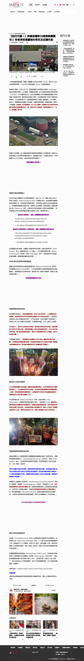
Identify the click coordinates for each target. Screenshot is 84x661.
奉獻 (67, 5)
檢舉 (57, 42)
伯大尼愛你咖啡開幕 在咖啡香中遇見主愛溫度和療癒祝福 (33, 635)
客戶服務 (49, 647)
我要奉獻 (54, 590)
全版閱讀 (44, 5)
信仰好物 (37, 5)
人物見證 (29, 11)
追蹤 (27, 42)
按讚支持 (33, 585)
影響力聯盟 (41, 11)
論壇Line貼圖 (35, 652)
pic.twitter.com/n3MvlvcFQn (35, 221)
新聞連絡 (20, 647)
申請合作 (42, 647)
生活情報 (49, 11)
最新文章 (12, 11)
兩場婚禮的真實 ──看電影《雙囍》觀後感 (50, 634)
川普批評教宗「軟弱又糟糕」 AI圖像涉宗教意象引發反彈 (16, 635)
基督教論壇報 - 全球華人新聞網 (16, 4)
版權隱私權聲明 (66, 647)
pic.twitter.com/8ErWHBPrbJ (24, 238)
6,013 (34, 76)
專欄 (35, 11)
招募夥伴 (57, 647)
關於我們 (13, 647)
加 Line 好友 (17, 585)
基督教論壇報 (21, 11)
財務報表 (75, 647)
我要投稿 (27, 647)
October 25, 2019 (41, 225)
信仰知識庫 (57, 11)
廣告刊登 (35, 647)
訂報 (63, 5)
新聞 (31, 5)
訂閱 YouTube (49, 585)
